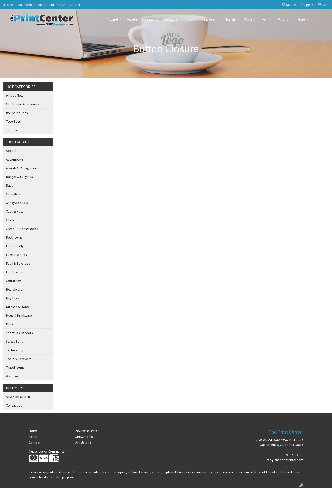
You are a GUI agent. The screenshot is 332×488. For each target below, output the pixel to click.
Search (289, 5)
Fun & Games (15, 272)
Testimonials (25, 5)
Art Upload (46, 5)
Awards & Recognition (22, 168)
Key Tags (12, 298)
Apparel (114, 19)
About (61, 5)
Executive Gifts (16, 255)
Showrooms (84, 436)
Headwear (210, 19)
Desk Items (14, 237)
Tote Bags (13, 121)
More (302, 19)
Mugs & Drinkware (19, 315)
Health (231, 19)
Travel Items (15, 367)
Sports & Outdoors (19, 333)
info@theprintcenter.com (284, 460)
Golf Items (14, 281)
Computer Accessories (22, 229)
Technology (14, 350)
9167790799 (294, 455)
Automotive (14, 159)
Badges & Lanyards (19, 177)
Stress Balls (14, 341)
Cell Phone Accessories (22, 104)
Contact (74, 5)
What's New (14, 95)
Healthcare (14, 289)
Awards (134, 19)
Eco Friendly (15, 246)
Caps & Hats (14, 211)
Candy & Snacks (17, 203)
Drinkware (172, 19)
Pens (9, 324)
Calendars (13, 194)
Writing (284, 19)
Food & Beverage (18, 263)
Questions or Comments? (47, 451)
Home (8, 5)
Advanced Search (18, 397)
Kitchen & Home (18, 307)
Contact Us (14, 405)
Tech (266, 19)
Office (250, 19)
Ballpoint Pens (17, 113)
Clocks (10, 220)
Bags (152, 19)
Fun (191, 19)
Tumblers (13, 130)
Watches (12, 376)
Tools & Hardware (19, 359)
